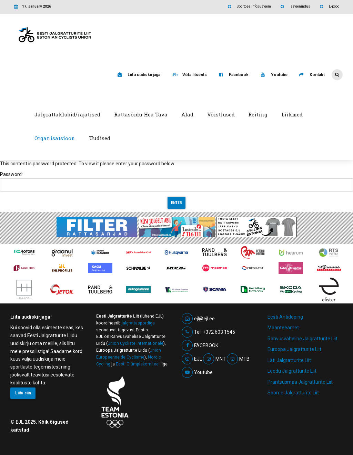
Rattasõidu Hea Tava (141, 114)
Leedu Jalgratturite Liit (292, 371)
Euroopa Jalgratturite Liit (294, 349)
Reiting (258, 114)
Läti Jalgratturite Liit (289, 360)
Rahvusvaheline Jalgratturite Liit (302, 338)
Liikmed (292, 114)
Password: (176, 182)
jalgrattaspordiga (138, 323)
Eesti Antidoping (285, 317)
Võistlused (221, 114)
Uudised (99, 138)
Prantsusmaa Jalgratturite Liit (300, 382)
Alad (187, 114)
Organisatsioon (54, 138)
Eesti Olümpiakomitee (137, 364)
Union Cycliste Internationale (135, 343)
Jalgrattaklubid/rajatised (67, 114)
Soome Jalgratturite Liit (293, 392)
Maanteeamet (283, 327)
